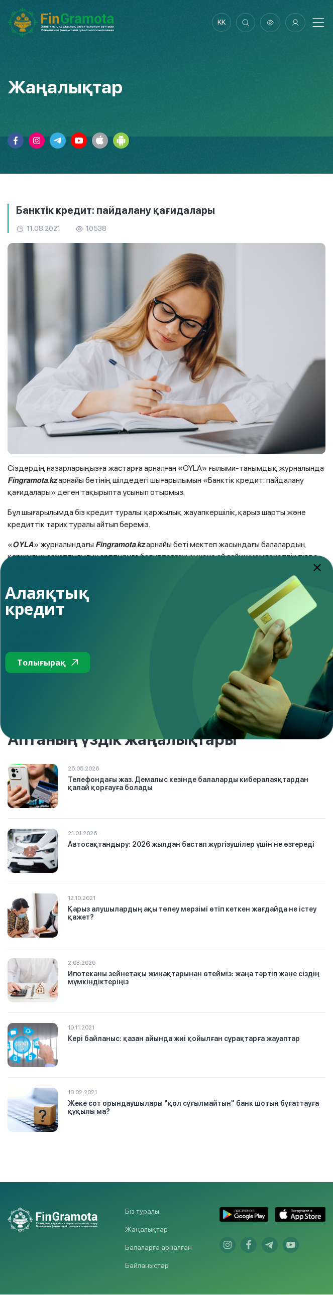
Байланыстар (147, 1266)
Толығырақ (47, 662)
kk (220, 23)
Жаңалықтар (146, 1230)
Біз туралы (142, 1212)
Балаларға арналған (158, 1248)
